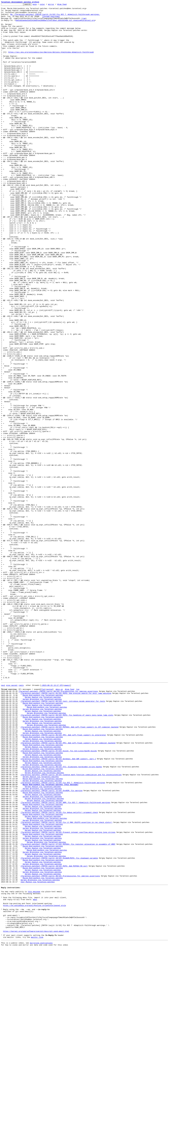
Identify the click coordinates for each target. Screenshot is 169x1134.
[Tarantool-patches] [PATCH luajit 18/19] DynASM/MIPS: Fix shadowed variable (59, 1028)
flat (43, 826)
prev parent (12, 821)
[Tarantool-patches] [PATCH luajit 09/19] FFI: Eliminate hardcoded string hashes (61, 919)
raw (83, 21)
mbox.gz (59, 826)
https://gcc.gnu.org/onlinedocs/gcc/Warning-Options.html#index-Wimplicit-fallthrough (51, 62)
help (39, 5)
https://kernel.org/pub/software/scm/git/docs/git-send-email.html (36, 1115)
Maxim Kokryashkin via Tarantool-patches (43, 833)
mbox (35, 1077)
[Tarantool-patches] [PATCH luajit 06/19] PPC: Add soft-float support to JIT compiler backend (68, 890)
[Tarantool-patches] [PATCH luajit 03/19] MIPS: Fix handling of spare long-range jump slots (67, 857)
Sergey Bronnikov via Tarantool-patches (42, 838)
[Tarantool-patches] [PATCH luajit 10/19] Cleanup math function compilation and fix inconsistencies (71, 928)
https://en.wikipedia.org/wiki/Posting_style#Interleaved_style (34, 1084)
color (46, 5)
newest (67, 821)
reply (21, 821)
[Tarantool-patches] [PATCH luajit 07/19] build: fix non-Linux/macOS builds (59, 899)
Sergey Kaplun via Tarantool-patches (43, 835)
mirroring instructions (41, 1129)
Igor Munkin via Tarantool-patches (38, 1057)
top (77, 826)
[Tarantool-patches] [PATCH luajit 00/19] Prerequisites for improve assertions (58, 828)
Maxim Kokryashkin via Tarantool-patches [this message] (50, 940)
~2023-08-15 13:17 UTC (52, 821)
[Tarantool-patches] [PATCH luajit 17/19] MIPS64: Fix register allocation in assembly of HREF (68, 1011)
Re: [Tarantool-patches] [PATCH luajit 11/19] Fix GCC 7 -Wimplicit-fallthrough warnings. (55, 16)
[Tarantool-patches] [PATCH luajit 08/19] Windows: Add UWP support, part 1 (58, 909)
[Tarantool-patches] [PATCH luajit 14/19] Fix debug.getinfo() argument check (59, 973)
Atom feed (66, 5)
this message (34, 1068)
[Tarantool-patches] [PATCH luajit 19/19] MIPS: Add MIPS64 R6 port (54, 1038)
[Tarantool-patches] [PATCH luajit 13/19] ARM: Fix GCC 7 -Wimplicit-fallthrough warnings (65, 961)
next (3, 821)
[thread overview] (51, 19)
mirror (55, 5)
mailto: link (37, 1122)
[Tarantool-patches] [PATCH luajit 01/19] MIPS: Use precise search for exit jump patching (66, 830)
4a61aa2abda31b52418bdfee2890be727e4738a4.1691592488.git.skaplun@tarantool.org (55, 24)
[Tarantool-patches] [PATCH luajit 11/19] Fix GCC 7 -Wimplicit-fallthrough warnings (63, 938)
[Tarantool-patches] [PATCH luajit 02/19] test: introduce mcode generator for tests (63, 840)
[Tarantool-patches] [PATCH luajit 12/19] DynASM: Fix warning (51, 947)
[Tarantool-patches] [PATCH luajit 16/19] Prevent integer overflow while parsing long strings (68, 997)
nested (49, 826)
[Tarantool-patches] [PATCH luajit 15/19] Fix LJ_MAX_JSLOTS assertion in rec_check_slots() (66, 985)
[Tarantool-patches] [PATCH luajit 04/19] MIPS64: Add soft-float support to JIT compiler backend (69, 871)
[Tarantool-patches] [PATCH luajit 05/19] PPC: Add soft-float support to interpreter (63, 880)
